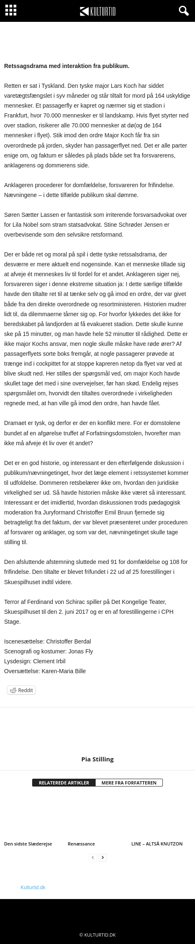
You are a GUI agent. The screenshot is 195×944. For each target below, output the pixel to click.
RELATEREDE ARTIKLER (64, 783)
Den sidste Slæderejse (28, 844)
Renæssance (81, 844)
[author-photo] (97, 731)
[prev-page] (93, 857)
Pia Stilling (97, 759)
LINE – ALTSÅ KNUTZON (157, 844)
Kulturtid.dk (33, 887)
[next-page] (103, 857)
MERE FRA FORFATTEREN (129, 783)
